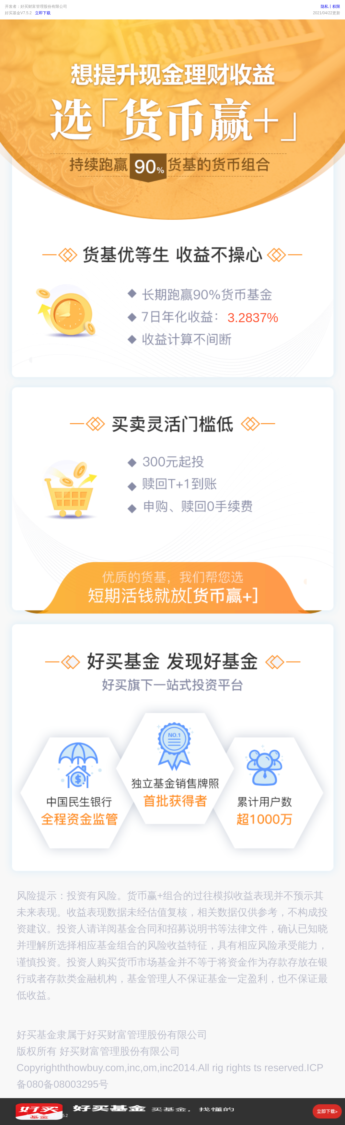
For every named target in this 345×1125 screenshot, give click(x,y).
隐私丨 (326, 6)
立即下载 (43, 13)
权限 (336, 6)
